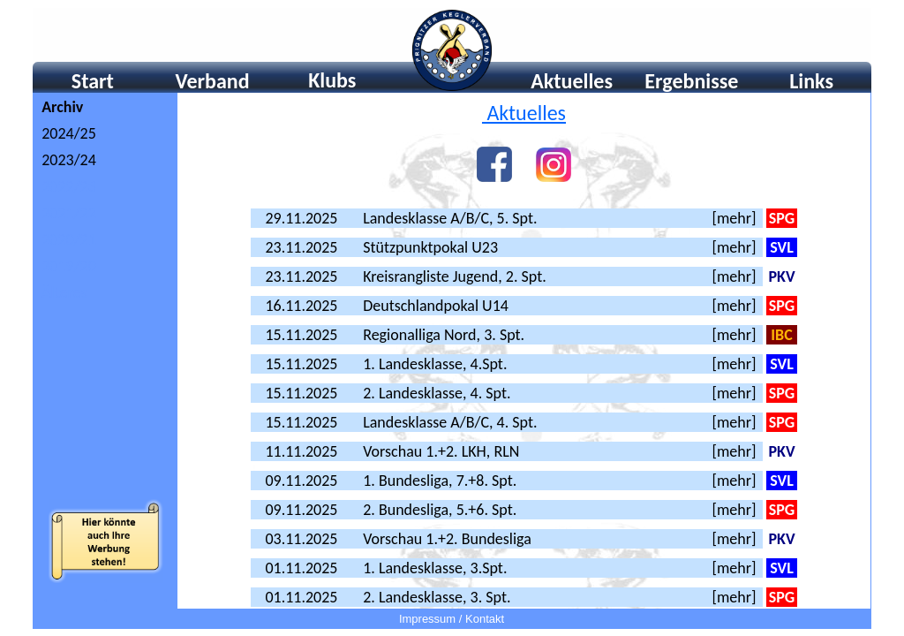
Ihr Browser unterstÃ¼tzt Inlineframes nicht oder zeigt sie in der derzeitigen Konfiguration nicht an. (105, 351)
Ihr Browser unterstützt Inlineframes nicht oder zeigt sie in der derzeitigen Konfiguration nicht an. (452, 50)
